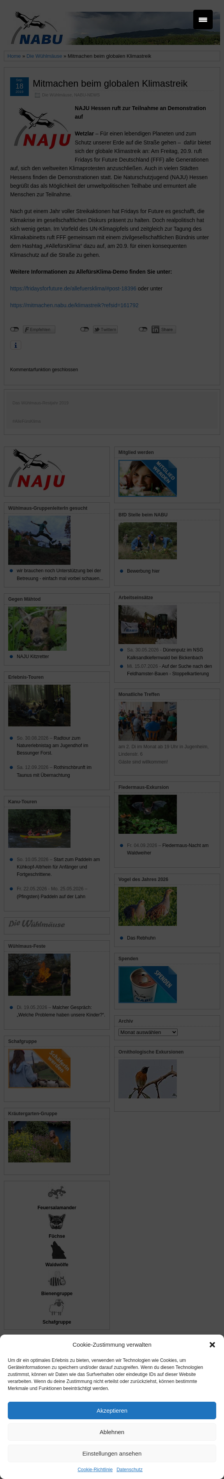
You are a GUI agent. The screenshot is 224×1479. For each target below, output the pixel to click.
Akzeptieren (112, 1410)
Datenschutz (129, 1469)
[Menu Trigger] (203, 19)
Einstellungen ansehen (112, 1453)
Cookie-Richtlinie (95, 1469)
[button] (212, 1345)
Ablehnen (112, 1432)
